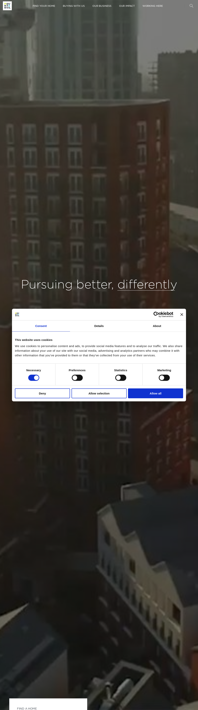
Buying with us (74, 5)
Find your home (44, 5)
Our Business (101, 5)
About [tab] (157, 326)
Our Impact (127, 5)
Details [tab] (99, 326)
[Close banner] (181, 314)
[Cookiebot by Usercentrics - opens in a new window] (156, 314)
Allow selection (98, 393)
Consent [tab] (41, 326)
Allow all (155, 393)
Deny (42, 393)
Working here (153, 5)
